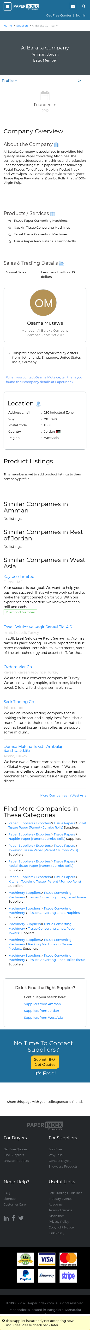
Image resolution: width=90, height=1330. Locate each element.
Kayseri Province (32, 672)
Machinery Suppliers (24, 892)
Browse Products (16, 1160)
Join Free (55, 1149)
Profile (9, 80)
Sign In (80, 15)
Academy (56, 1204)
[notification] (73, 6)
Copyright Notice (61, 1227)
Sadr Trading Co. (19, 702)
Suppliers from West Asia (43, 1017)
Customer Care (15, 1204)
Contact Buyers (60, 1160)
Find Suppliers (14, 1155)
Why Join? (56, 1155)
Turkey (33, 632)
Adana (9, 756)
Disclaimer (56, 1215)
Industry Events (60, 1198)
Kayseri (10, 672)
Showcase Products (63, 1166)
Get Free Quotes (59, 15)
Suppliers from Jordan (41, 1010)
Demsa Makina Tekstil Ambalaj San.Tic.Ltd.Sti (33, 748)
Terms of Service (60, 1210)
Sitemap (10, 1198)
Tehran (9, 707)
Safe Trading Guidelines (65, 1193)
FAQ (7, 1193)
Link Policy (56, 1233)
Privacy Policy (59, 1221)
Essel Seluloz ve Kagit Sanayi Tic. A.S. (38, 627)
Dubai (9, 582)
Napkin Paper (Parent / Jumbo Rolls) (44, 838)
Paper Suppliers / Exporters (29, 823)
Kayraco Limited (19, 576)
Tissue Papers (64, 823)
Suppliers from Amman (42, 1004)
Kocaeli (20, 632)
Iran (20, 707)
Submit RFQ (45, 1062)
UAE (19, 582)
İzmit (8, 632)
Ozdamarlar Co (18, 667)
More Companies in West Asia (63, 795)
